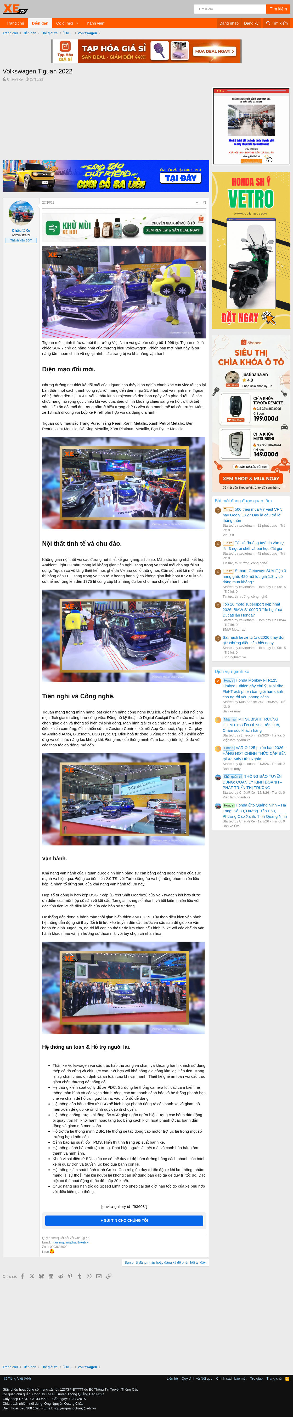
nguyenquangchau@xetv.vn (71, 1242)
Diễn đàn (40, 23)
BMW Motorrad (234, 629)
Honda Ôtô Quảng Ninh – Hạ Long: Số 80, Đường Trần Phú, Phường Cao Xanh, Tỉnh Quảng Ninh (255, 811)
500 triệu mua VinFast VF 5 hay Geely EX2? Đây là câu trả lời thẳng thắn (253, 515)
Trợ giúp (256, 1378)
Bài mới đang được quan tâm (243, 500)
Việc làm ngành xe (236, 740)
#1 (204, 202)
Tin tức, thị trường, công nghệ (245, 563)
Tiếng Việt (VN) (17, 1378)
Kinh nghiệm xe (234, 657)
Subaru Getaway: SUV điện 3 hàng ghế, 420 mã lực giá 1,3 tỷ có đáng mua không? (254, 576)
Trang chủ (15, 23)
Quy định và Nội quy (197, 1378)
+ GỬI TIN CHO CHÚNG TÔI (124, 1220)
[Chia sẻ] (197, 203)
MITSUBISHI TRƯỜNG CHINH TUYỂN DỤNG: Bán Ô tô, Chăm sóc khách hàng (251, 725)
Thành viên (94, 23)
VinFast (228, 535)
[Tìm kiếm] (230, 9)
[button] (77, 23)
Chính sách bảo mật (231, 1378)
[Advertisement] (105, 121)
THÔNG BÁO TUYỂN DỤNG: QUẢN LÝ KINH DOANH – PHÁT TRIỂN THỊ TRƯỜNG (252, 782)
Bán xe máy (232, 711)
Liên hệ (172, 1378)
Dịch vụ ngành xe (232, 671)
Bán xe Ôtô (231, 826)
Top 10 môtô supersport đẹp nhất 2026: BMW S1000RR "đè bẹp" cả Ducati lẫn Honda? (252, 609)
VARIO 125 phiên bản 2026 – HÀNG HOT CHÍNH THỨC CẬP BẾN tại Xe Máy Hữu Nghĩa (255, 753)
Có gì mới (64, 23)
